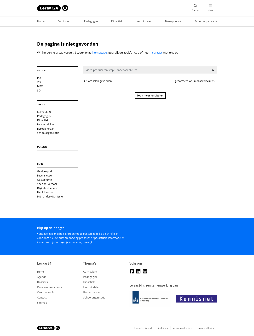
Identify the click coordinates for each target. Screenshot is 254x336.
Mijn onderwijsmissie (50, 196)
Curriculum (64, 21)
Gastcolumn (44, 179)
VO (39, 82)
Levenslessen (45, 175)
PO (39, 78)
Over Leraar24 (45, 292)
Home (41, 21)
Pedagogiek (91, 21)
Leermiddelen (143, 21)
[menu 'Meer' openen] (210, 8)
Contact (42, 297)
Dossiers (42, 282)
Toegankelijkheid (143, 328)
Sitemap (42, 302)
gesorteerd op (183, 81)
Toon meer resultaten (150, 95)
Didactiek (116, 21)
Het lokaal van (45, 192)
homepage (99, 52)
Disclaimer (162, 328)
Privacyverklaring (182, 328)
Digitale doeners (47, 188)
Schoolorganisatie (206, 21)
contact (157, 52)
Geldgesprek (44, 171)
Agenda (41, 277)
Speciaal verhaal (47, 184)
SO (38, 90)
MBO (40, 86)
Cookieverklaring (205, 328)
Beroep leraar (173, 21)
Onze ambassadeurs (49, 287)
